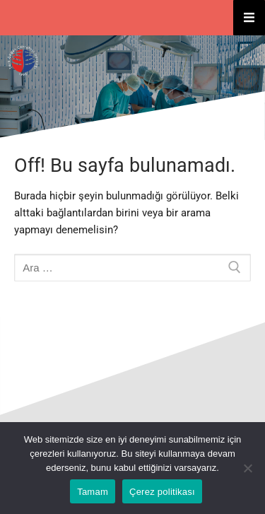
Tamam (92, 491)
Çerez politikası (162, 491)
